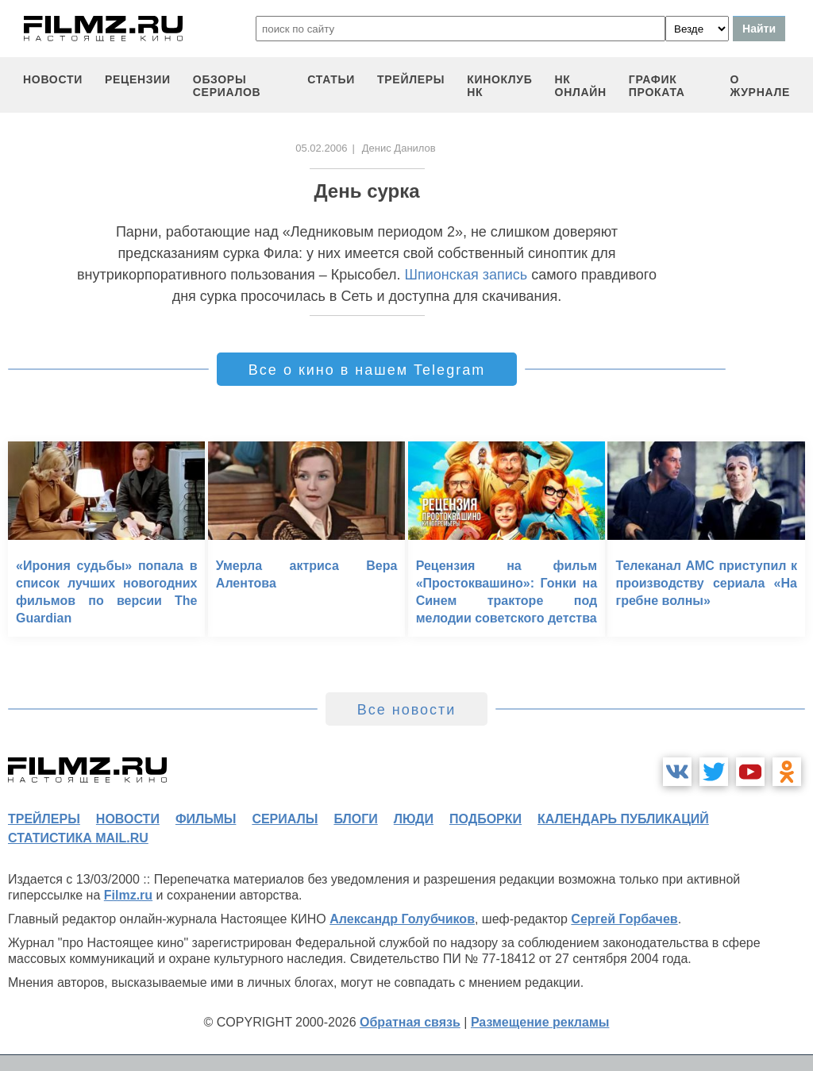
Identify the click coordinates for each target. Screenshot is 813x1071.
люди (413, 819)
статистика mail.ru (78, 838)
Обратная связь (410, 1022)
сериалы (285, 819)
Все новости (407, 710)
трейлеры (411, 79)
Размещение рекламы (540, 1022)
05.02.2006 (321, 148)
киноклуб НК (499, 85)
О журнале (760, 85)
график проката (657, 85)
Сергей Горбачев (624, 919)
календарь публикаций (623, 819)
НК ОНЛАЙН (581, 85)
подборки (485, 819)
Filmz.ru (128, 895)
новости (53, 79)
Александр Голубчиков (402, 919)
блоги (355, 819)
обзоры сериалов (227, 85)
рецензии (138, 79)
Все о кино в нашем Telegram (367, 370)
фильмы (205, 819)
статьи (331, 79)
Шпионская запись (465, 275)
